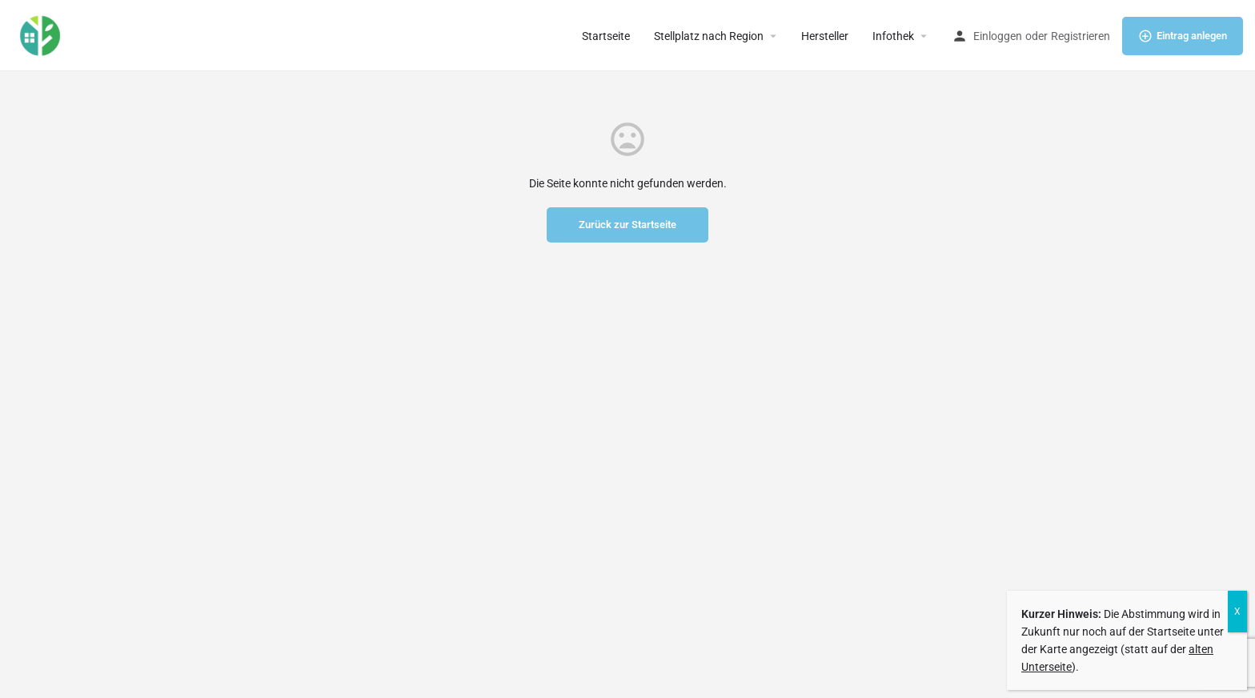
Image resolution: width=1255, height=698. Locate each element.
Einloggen (997, 36)
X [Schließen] (1237, 611)
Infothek (893, 36)
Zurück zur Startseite (627, 225)
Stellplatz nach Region (709, 36)
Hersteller (824, 36)
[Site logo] (42, 34)
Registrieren (1080, 36)
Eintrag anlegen (1182, 36)
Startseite (606, 36)
